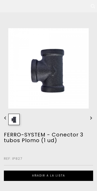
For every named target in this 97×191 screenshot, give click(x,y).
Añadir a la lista (48, 176)
